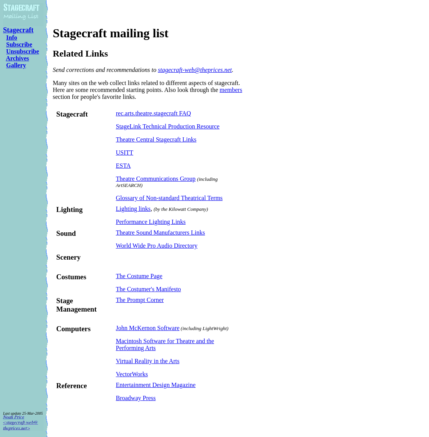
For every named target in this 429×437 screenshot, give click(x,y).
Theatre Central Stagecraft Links (156, 139)
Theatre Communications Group (156, 178)
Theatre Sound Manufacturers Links (160, 232)
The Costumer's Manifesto (148, 289)
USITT (124, 152)
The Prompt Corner (140, 300)
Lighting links (133, 208)
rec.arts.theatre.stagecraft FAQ (153, 113)
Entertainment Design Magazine (156, 385)
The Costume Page (139, 276)
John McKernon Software (147, 328)
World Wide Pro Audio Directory (157, 245)
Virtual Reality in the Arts (147, 361)
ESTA (123, 165)
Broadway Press (136, 398)
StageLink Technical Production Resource (168, 126)
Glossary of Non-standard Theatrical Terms (169, 198)
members (231, 90)
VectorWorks (132, 374)
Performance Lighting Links (151, 221)
